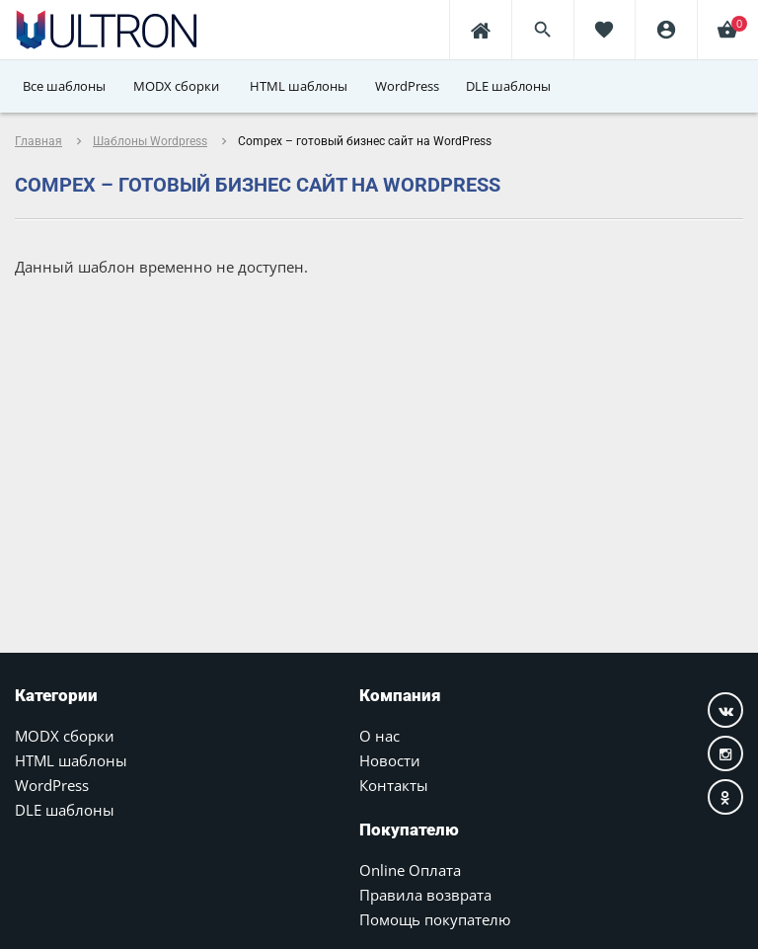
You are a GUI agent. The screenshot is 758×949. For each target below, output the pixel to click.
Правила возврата (425, 895)
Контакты (393, 785)
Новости (389, 760)
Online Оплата (410, 870)
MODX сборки (64, 736)
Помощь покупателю (434, 919)
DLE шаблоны (64, 810)
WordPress (52, 785)
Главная (38, 141)
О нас (379, 736)
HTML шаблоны (71, 760)
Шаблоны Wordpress (150, 141)
